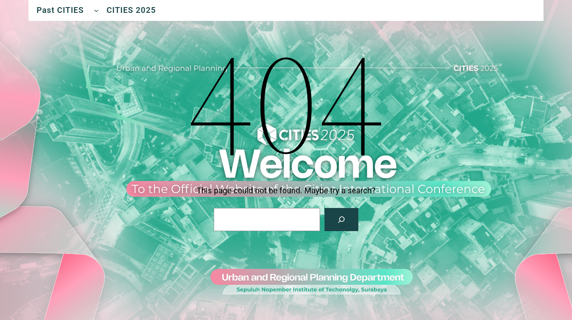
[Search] (341, 219)
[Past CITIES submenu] (96, 10)
